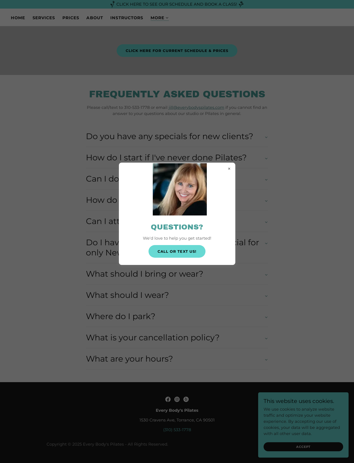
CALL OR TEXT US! (177, 251)
